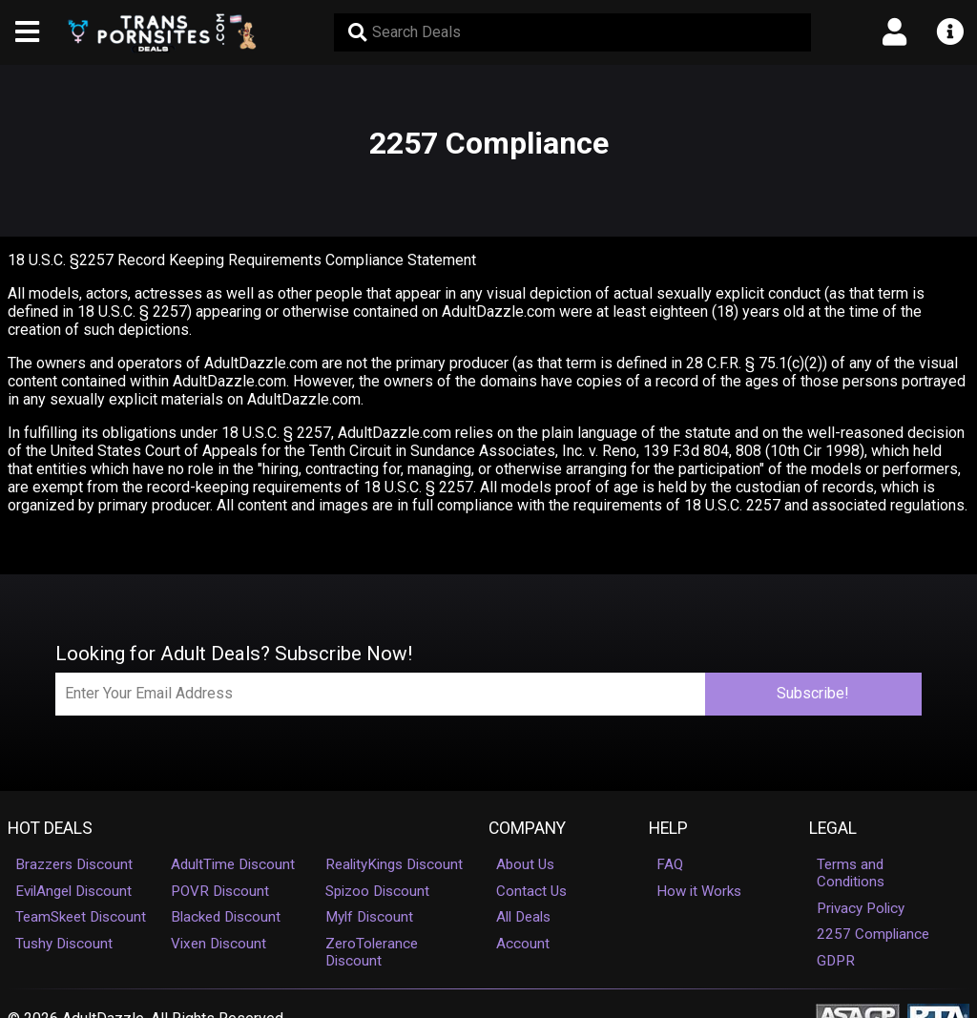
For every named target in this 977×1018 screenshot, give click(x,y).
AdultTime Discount (233, 864)
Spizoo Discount (377, 891)
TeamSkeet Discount (80, 916)
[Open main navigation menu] (28, 32)
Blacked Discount (226, 916)
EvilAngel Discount (73, 891)
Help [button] (668, 828)
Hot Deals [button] (50, 828)
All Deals (523, 916)
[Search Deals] (572, 32)
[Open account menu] (895, 32)
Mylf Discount (369, 916)
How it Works (698, 891)
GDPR (836, 960)
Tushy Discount (64, 943)
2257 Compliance (873, 934)
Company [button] (527, 828)
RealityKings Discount (394, 864)
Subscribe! (813, 693)
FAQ (669, 864)
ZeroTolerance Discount (371, 952)
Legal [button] (833, 828)
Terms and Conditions (850, 873)
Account (523, 943)
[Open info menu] (949, 32)
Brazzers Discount (74, 864)
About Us (525, 864)
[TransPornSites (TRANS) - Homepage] (163, 32)
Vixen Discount (218, 943)
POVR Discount (220, 891)
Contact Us (531, 891)
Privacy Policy (860, 908)
